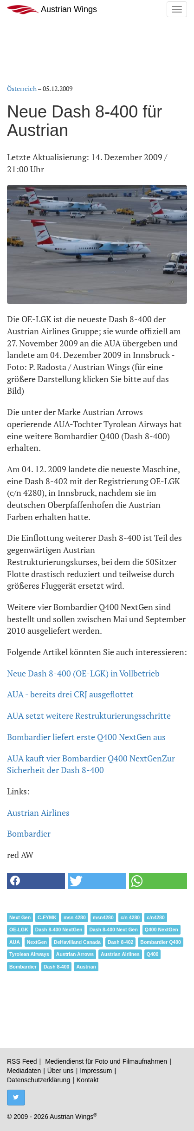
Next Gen (20, 917)
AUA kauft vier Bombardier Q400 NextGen (84, 758)
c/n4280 (156, 917)
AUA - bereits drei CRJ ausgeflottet (70, 694)
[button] (36, 881)
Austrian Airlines (38, 812)
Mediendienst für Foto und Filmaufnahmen (106, 1061)
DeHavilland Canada (77, 942)
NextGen (37, 942)
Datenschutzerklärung (38, 1080)
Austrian (86, 966)
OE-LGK (18, 929)
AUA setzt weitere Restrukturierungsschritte (89, 715)
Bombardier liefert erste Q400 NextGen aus (86, 736)
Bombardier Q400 (160, 942)
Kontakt (87, 1080)
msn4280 (103, 917)
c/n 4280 (130, 917)
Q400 (153, 954)
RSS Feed (22, 1061)
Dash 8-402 (120, 942)
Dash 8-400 (56, 966)
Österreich (22, 88)
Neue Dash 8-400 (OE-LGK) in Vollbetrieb (83, 673)
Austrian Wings (52, 9)
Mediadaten (24, 1070)
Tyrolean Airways (29, 954)
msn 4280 (75, 917)
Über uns (60, 1070)
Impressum (96, 1070)
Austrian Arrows (75, 954)
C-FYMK (47, 917)
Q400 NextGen (161, 929)
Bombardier (29, 833)
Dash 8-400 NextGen (59, 929)
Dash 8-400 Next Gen (113, 929)
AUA (14, 942)
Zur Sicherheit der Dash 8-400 (91, 764)
